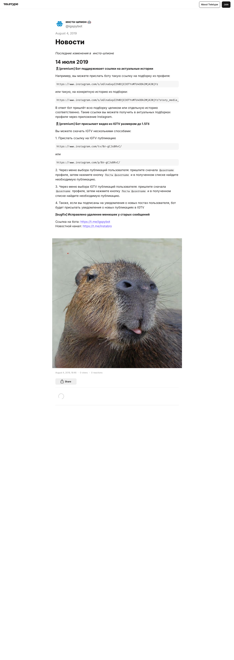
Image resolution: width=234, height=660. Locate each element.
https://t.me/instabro (97, 226)
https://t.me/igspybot (95, 221)
